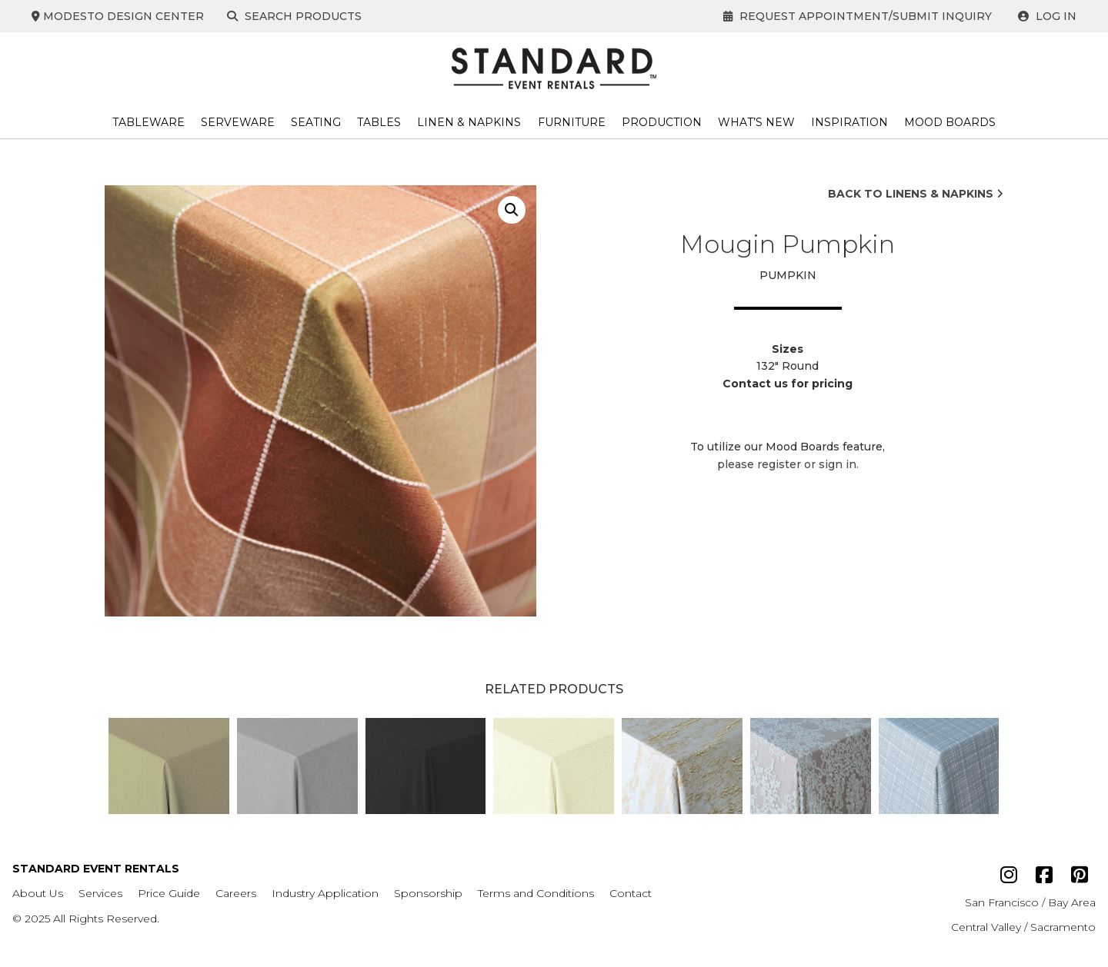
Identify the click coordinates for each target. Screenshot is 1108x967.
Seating (316, 122)
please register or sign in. (788, 464)
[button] (512, 210)
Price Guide (169, 893)
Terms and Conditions (536, 893)
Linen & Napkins (469, 122)
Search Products (297, 16)
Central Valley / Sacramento (1023, 927)
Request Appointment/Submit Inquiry (857, 16)
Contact (630, 893)
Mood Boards (950, 122)
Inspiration (849, 122)
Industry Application (325, 893)
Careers (235, 893)
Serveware (238, 122)
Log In (1047, 16)
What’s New (756, 122)
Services (100, 893)
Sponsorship (428, 893)
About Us (37, 893)
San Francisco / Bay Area (1030, 902)
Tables (379, 122)
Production (662, 122)
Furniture (572, 122)
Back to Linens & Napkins (915, 194)
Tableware (148, 122)
